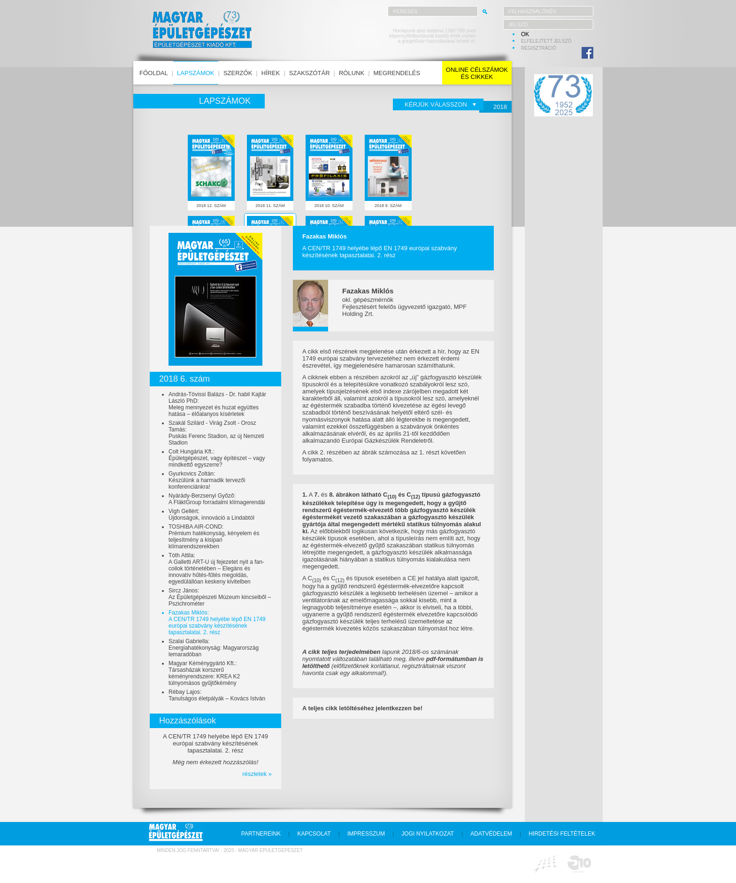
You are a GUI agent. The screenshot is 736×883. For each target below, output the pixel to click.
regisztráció (538, 48)
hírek (270, 73)
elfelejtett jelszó (546, 41)
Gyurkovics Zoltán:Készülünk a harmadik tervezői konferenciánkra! (207, 480)
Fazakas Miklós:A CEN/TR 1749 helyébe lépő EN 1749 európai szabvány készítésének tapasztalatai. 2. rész (217, 622)
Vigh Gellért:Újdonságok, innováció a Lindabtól (211, 514)
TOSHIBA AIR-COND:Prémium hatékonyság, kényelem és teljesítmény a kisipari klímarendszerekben (214, 536)
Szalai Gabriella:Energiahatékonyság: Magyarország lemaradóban (214, 648)
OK (525, 34)
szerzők (237, 73)
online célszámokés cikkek (477, 73)
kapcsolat (313, 833)
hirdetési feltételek (562, 833)
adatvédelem (491, 833)
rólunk (351, 73)
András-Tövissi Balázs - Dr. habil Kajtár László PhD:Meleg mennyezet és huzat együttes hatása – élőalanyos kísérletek (217, 404)
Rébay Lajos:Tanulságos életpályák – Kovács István (217, 695)
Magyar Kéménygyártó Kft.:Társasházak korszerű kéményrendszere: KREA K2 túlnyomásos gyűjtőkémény (204, 673)
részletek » (257, 773)
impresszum (366, 833)
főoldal (153, 73)
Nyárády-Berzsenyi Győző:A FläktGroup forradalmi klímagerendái (217, 499)
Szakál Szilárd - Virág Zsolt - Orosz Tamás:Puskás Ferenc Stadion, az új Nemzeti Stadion (216, 433)
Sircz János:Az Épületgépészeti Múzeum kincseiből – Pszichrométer (220, 597)
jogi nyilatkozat (427, 833)
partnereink (261, 833)
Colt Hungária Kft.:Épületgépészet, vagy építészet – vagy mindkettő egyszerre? (217, 458)
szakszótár (309, 73)
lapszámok (195, 73)
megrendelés (397, 73)
